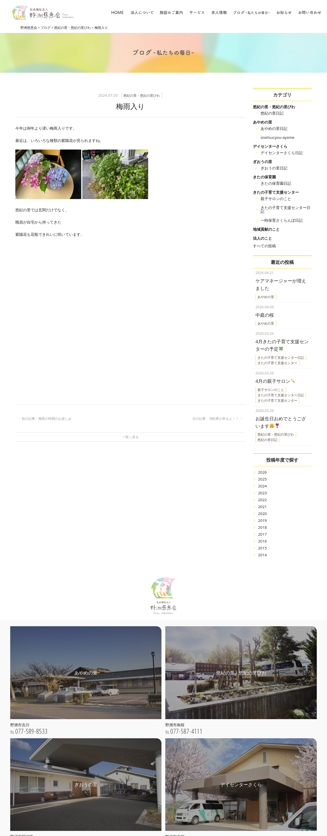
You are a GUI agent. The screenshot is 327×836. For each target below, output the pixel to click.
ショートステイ (210, 733)
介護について (208, 767)
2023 (262, 486)
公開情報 (142, 724)
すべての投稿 (264, 245)
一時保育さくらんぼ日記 (282, 220)
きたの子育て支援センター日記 (285, 209)
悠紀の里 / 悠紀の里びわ (154, 759)
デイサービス (208, 725)
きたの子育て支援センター (276, 192)
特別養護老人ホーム (214, 689)
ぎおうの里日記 (274, 167)
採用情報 (205, 789)
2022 (262, 493)
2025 (262, 472)
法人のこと (262, 238)
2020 (262, 507)
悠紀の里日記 (272, 113)
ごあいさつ (144, 702)
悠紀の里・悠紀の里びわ (274, 106)
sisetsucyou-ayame (277, 137)
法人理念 (142, 710)
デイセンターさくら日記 (282, 152)
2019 (262, 514)
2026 (262, 465)
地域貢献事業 (208, 704)
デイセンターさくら (270, 146)
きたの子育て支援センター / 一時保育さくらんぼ (161, 790)
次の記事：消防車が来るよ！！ (215, 418)
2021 (262, 500)
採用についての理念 (214, 753)
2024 (262, 479)
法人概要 (142, 717)
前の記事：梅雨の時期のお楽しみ (47, 418)
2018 (262, 520)
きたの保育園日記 (276, 183)
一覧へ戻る (130, 437)
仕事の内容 (207, 760)
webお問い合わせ (58, 806)
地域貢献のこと (266, 229)
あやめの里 (262, 122)
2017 (262, 527)
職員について (208, 782)
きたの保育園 (264, 176)
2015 (262, 541)
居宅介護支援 (208, 718)
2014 (262, 548)
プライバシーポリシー (153, 731)
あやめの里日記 (274, 128)
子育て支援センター (214, 697)
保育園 (203, 711)
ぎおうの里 (262, 161)
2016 (262, 534)
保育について (208, 774)
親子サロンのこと (276, 198)
